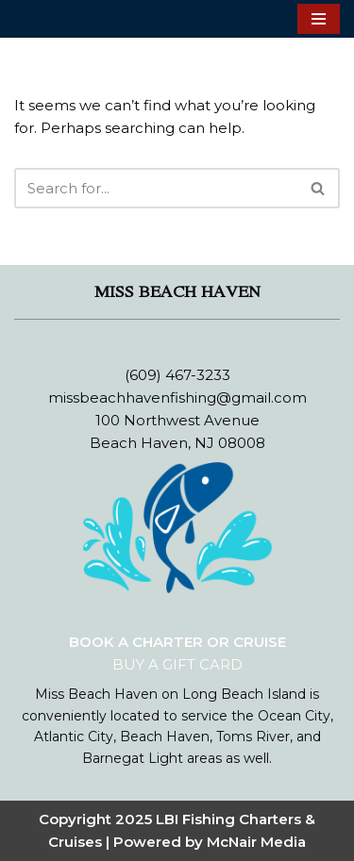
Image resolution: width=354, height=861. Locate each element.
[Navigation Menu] (318, 19)
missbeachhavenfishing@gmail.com (177, 397)
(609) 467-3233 (177, 375)
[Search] (155, 188)
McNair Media (256, 842)
